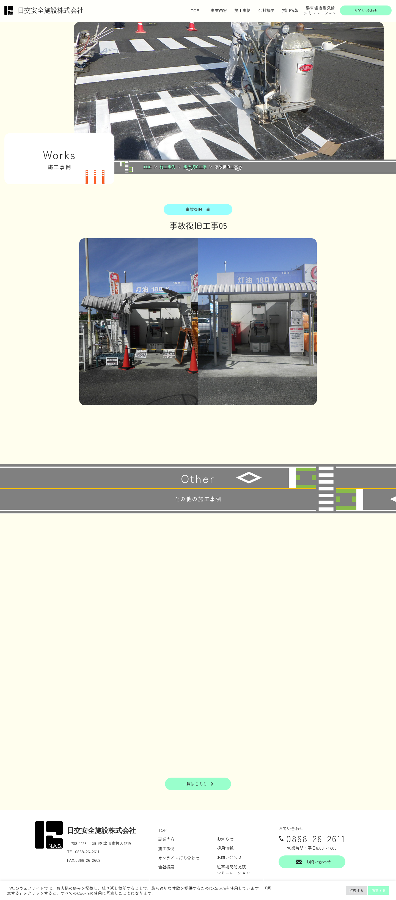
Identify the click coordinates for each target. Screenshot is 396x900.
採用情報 (290, 10)
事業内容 (219, 10)
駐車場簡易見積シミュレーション (320, 10)
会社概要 (266, 10)
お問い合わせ (229, 857)
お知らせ (225, 839)
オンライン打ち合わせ (178, 858)
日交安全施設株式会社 (44, 10)
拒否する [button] (356, 890)
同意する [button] (379, 890)
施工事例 (242, 10)
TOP (195, 10)
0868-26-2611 (312, 838)
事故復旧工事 (198, 209)
